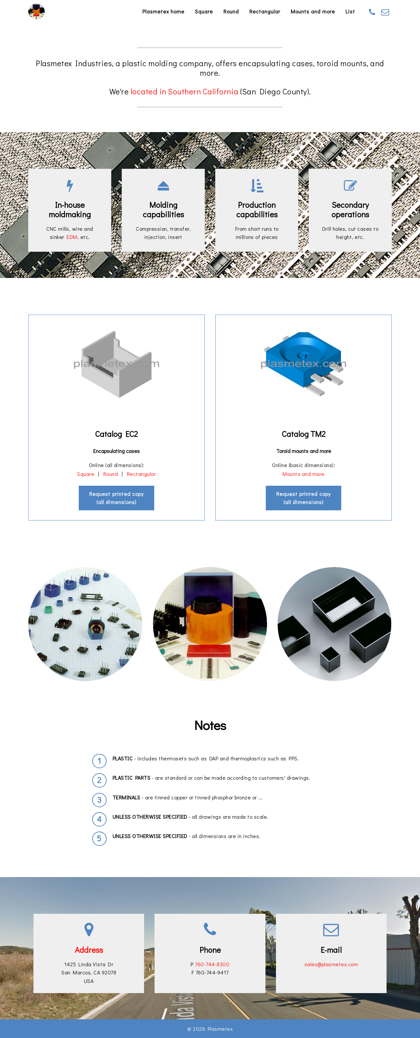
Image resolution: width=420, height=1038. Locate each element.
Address (89, 950)
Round (231, 11)
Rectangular (264, 11)
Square (204, 11)
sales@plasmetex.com (331, 964)
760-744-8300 (212, 964)
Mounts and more (313, 11)
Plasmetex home (163, 11)
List (350, 11)
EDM (72, 236)
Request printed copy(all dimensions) (116, 498)
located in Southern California (185, 91)
